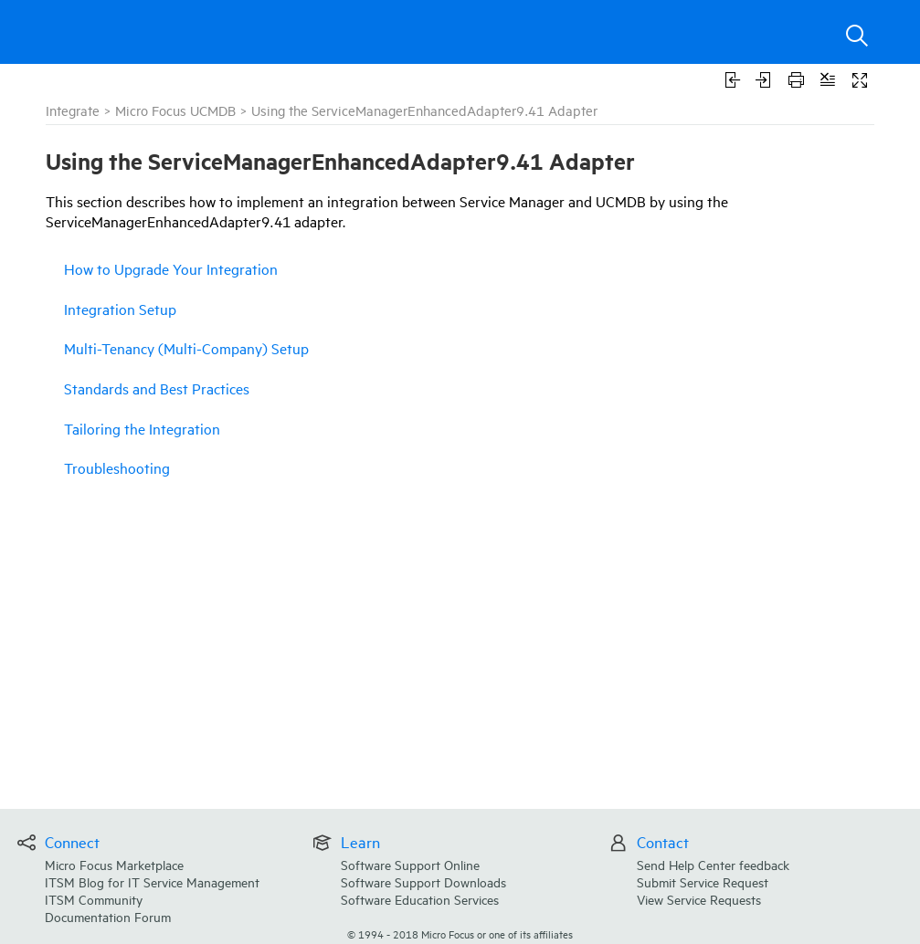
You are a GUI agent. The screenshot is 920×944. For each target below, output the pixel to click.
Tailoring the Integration (142, 428)
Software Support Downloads (423, 881)
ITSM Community (94, 898)
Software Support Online (410, 864)
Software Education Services (420, 898)
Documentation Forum (108, 916)
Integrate (73, 110)
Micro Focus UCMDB (175, 110)
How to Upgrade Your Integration (171, 268)
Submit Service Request (702, 881)
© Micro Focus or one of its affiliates (460, 933)
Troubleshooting (117, 467)
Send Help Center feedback (713, 864)
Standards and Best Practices (156, 388)
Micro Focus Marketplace (114, 864)
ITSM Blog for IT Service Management (152, 881)
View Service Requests (699, 898)
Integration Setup (120, 309)
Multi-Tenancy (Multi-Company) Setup (186, 348)
